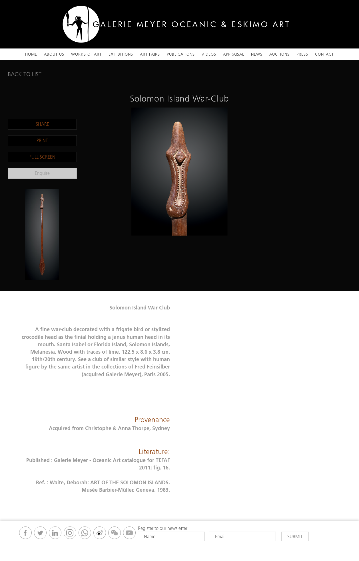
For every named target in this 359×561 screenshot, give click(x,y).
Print (42, 140)
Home (31, 54)
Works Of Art (86, 54)
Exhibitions (121, 54)
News (256, 54)
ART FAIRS (150, 54)
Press (302, 54)
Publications (181, 54)
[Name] (171, 536)
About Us (54, 54)
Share (42, 124)
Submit (295, 536)
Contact (324, 54)
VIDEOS (209, 54)
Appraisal (233, 54)
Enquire (42, 173)
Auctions (279, 54)
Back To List (24, 74)
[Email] (242, 536)
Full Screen (42, 157)
